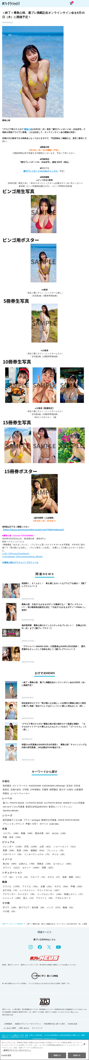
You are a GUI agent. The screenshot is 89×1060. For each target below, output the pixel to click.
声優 (77, 886)
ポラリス (44, 824)
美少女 (10, 863)
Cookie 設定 (72, 1024)
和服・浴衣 (12, 837)
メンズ (54, 907)
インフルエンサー (50, 894)
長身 (23, 850)
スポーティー (13, 854)
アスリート (45, 898)
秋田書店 (7, 785)
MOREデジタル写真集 (74, 803)
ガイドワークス (20, 785)
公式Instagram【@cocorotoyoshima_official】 (22, 556)
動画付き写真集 (49, 820)
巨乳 (31, 846)
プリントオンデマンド (13, 824)
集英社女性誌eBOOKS (37, 806)
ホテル (54, 877)
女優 (47, 886)
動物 (68, 907)
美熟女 (44, 863)
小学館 (25, 789)
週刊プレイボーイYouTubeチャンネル (40, 171)
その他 (10, 911)
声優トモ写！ (31, 824)
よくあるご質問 (10, 1028)
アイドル (30, 886)
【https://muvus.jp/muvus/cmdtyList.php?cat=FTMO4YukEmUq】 (33, 530)
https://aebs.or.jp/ (7, 1015)
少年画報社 (35, 789)
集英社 (6, 789)
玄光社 (69, 785)
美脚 (9, 850)
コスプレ (11, 833)
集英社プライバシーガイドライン (28, 1024)
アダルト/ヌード (63, 898)
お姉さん (27, 863)
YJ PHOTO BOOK (34, 803)
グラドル (12, 886)
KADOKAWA (35, 785)
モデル (61, 886)
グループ (38, 877)
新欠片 (62, 789)
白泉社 (70, 789)
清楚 (48, 867)
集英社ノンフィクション (60, 806)
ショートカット (65, 846)
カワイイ (12, 867)
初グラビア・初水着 (32, 907)
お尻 (46, 846)
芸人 (29, 898)
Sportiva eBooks (10, 810)
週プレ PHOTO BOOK (13, 803)
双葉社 (6, 793)
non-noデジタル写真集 (14, 806)
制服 (27, 833)
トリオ (22, 877)
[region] (44, 1050)
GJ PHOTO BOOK (53, 803)
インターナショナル (37, 854)
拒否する (76, 1055)
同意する (57, 1055)
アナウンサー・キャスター (19, 894)
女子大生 (11, 890)
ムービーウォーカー (20, 793)
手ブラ (10, 907)
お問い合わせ (24, 1028)
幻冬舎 (77, 785)
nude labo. (54, 824)
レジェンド (12, 898)
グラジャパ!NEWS (15, 924)
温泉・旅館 (72, 877)
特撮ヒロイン (74, 894)
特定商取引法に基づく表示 (54, 1024)
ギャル (59, 854)
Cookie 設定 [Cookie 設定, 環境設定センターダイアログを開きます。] (6, 1055)
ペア (8, 877)
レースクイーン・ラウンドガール (40, 890)
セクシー (31, 867)
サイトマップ (37, 1028)
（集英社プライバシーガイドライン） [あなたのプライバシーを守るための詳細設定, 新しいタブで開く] (16, 1050)
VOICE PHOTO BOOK (68, 820)
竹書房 (45, 789)
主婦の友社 (15, 789)
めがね (59, 833)
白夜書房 (78, 789)
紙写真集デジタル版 (12, 820)
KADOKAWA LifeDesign (53, 785)
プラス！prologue (31, 820)
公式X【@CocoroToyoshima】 (16, 553)
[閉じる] (84, 1044)
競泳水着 (43, 833)
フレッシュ (56, 850)
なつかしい (63, 863)
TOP (4, 924)
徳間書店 (53, 789)
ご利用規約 (8, 1024)
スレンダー (13, 846)
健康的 (38, 850)
